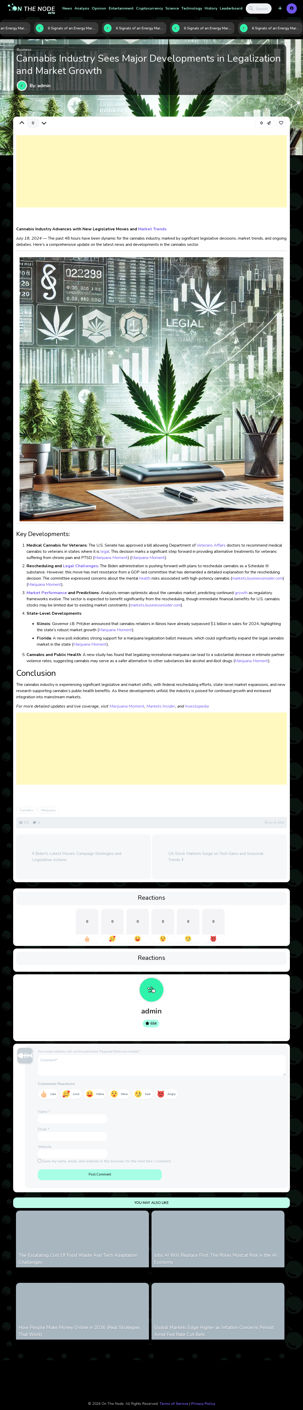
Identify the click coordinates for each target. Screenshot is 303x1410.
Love (76, 1094)
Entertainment (121, 8)
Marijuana (48, 810)
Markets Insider (160, 706)
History (211, 8)
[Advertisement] (151, 176)
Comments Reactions (56, 1083)
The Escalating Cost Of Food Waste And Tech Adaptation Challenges (78, 1258)
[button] (280, 8)
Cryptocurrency (149, 8)
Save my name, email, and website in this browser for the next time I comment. (106, 1161)
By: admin (40, 86)
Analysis (81, 8)
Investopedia (197, 706)
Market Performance (47, 593)
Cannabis (26, 810)
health (144, 578)
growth (241, 593)
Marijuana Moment (111, 558)
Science (172, 8)
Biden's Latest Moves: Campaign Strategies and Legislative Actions (76, 857)
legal (104, 551)
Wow (124, 1094)
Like (53, 1094)
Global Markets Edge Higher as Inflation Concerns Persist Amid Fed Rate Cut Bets (214, 1331)
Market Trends (152, 229)
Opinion (99, 8)
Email (43, 1129)
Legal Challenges (80, 566)
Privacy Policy (203, 1403)
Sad (147, 1094)
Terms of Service (173, 1403)
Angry (171, 1094)
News (67, 8)
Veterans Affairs (211, 545)
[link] (281, 122)
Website (45, 1146)
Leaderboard (231, 8)
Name (44, 1111)
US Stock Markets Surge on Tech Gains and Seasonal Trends (215, 857)
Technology (191, 8)
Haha (100, 1094)
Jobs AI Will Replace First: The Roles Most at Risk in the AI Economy (215, 1258)
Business (24, 49)
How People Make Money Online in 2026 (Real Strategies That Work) (79, 1331)
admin (151, 1011)
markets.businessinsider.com (257, 578)
